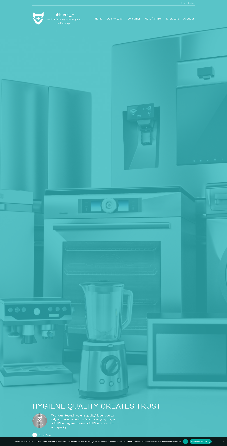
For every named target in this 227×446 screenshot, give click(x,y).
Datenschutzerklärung (200, 441)
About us (189, 18)
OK (185, 441)
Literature (172, 18)
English (183, 3)
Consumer (134, 18)
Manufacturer (153, 18)
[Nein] (223, 441)
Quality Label (115, 18)
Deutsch (191, 3)
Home (98, 18)
